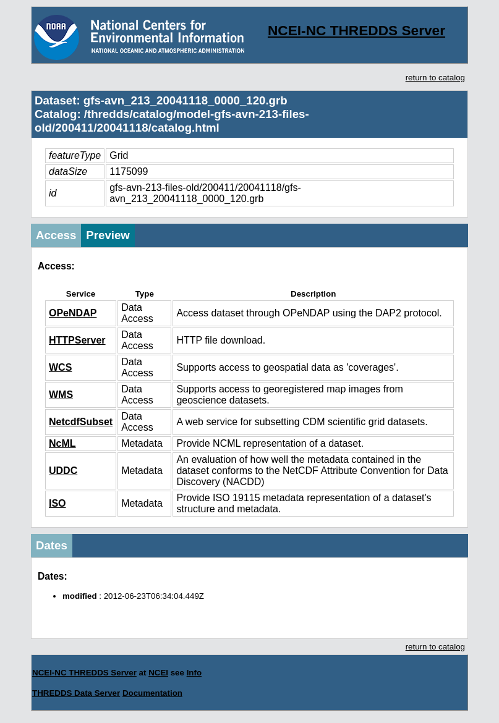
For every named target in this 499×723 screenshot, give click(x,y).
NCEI (158, 672)
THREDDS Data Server (76, 693)
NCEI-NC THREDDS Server (356, 30)
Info (194, 672)
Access (56, 235)
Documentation (152, 693)
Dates (51, 545)
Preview (108, 235)
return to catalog (435, 77)
